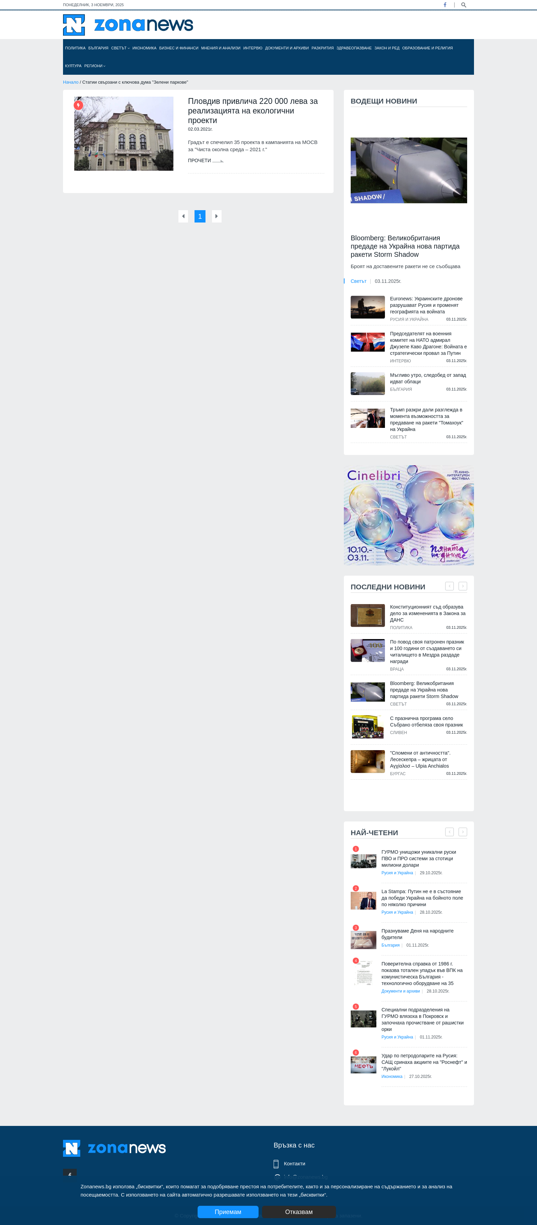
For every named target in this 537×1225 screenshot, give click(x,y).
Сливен (398, 732)
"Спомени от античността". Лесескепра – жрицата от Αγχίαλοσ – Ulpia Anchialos (420, 759)
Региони (94, 66)
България (98, 48)
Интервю (252, 48)
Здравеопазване (354, 48)
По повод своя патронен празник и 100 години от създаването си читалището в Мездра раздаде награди (428, 651)
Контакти (294, 1163)
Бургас (397, 773)
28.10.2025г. (432, 912)
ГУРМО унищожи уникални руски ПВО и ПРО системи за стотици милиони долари (424, 858)
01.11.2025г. (419, 945)
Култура (73, 66)
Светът (120, 48)
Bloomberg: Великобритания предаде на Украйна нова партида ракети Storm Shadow (405, 246)
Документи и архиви (287, 48)
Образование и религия (427, 48)
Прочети (206, 162)
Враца (397, 669)
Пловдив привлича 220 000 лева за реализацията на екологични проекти (255, 111)
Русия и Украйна (409, 319)
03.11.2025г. (388, 281)
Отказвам (305, 1212)
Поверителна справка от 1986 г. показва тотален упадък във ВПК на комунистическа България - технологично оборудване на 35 (421, 973)
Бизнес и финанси (178, 48)
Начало (70, 82)
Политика (75, 48)
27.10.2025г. (422, 1070)
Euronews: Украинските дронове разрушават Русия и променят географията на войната (426, 305)
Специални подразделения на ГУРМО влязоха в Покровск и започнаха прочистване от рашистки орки (424, 1016)
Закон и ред (386, 48)
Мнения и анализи (220, 48)
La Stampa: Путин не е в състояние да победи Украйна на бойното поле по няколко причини (424, 898)
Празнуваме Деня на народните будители (417, 934)
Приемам (228, 1212)
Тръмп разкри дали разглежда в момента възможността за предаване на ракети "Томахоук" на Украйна (426, 419)
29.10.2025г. (432, 872)
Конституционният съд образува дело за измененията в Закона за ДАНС (427, 613)
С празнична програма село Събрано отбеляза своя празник (426, 722)
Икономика (145, 48)
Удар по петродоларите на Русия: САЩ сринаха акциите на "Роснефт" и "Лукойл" (424, 1055)
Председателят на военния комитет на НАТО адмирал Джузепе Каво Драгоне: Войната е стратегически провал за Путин (428, 343)
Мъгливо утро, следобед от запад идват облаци (427, 378)
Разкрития (323, 48)
